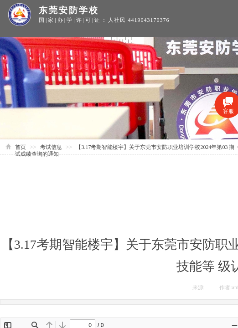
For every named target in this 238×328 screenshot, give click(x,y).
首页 (20, 147)
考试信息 (51, 147)
